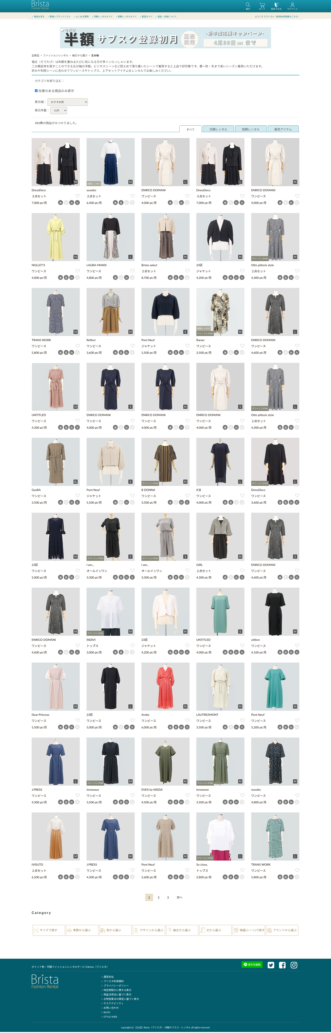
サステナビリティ (111, 1004)
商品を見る (38, 16)
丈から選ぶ (213, 931)
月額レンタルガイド (102, 16)
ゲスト (267, 16)
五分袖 (95, 56)
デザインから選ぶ (151, 931)
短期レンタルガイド (126, 16)
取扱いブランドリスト (59, 16)
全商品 (35, 56)
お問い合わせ (109, 1008)
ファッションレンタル (55, 56)
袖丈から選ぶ (79, 56)
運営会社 (107, 977)
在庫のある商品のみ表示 (54, 92)
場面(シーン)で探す (252, 931)
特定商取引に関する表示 (115, 991)
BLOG (105, 1013)
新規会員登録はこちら (287, 16)
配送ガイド (146, 16)
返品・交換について (166, 16)
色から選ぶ (113, 931)
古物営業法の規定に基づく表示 (119, 1000)
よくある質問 (81, 16)
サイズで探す (48, 931)
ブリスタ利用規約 (112, 982)
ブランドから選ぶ (285, 931)
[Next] (180, 898)
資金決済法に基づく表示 (115, 995)
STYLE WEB (108, 1017)
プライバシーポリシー (114, 986)
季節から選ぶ (82, 931)
